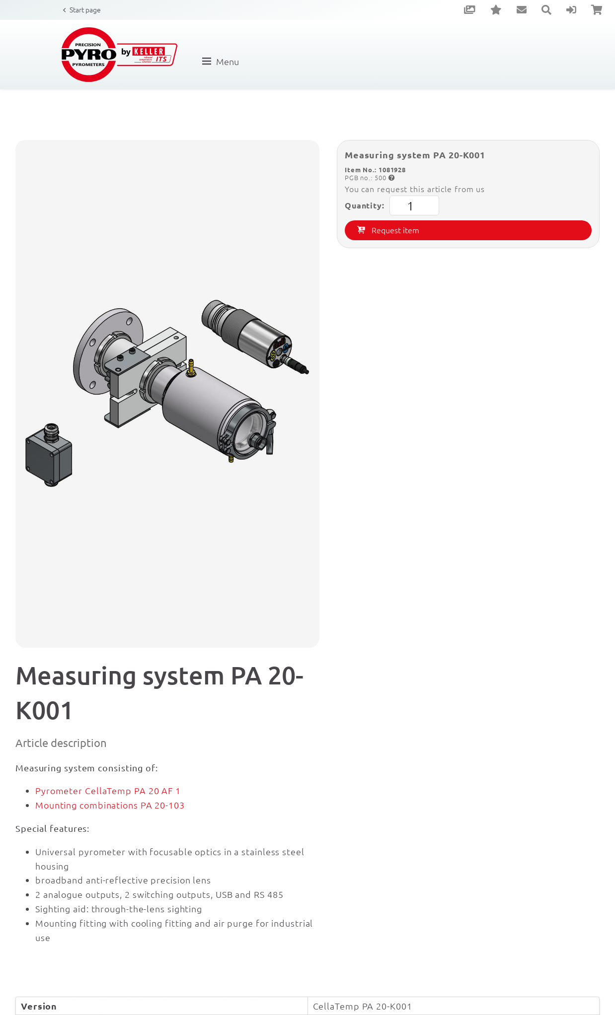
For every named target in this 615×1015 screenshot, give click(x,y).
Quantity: (392, 205)
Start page (85, 9)
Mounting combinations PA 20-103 (110, 805)
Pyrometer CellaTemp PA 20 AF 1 (108, 790)
